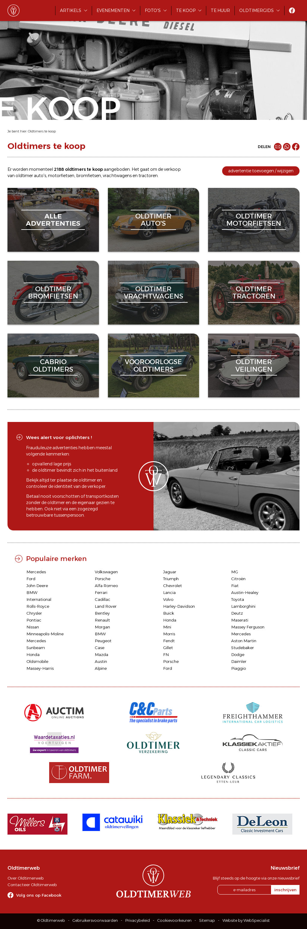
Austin (101, 661)
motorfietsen (61, 175)
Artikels (70, 10)
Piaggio (238, 668)
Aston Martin (243, 640)
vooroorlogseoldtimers (153, 365)
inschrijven (285, 889)
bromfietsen (88, 175)
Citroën (238, 578)
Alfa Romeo (106, 585)
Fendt (169, 640)
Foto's (153, 10)
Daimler (238, 661)
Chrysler (34, 613)
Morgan (102, 627)
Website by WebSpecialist (246, 920)
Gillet (168, 647)
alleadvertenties (53, 220)
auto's (40, 175)
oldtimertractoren (254, 293)
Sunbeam (35, 647)
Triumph (171, 578)
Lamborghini (243, 606)
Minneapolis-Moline (45, 633)
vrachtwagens (117, 175)
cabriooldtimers (53, 365)
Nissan (32, 627)
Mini (167, 627)
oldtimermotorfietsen (253, 220)
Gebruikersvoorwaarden (95, 920)
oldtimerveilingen (254, 365)
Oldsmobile (37, 661)
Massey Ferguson (247, 627)
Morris (169, 633)
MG (234, 571)
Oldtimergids (256, 10)
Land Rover (106, 606)
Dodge (237, 654)
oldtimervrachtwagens (153, 293)
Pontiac (33, 620)
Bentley (102, 613)
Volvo (168, 599)
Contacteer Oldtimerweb (32, 884)
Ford (30, 578)
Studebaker (242, 647)
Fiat (235, 585)
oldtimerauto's (153, 220)
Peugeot (103, 640)
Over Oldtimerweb (25, 878)
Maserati (239, 620)
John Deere (37, 585)
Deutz (237, 613)
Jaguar (169, 571)
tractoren (148, 175)
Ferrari (101, 592)
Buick (168, 613)
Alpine (101, 668)
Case (99, 647)
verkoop (172, 169)
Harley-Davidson (179, 606)
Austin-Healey (244, 592)
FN (166, 654)
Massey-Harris (40, 668)
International (38, 599)
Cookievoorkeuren (174, 920)
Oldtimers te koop (42, 131)
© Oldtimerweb (51, 920)
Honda (169, 620)
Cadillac (102, 599)
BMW (31, 592)
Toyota (237, 599)
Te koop (185, 10)
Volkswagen (106, 571)
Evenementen (113, 10)
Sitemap (207, 920)
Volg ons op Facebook (38, 895)
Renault (102, 620)
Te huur (220, 10)
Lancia (169, 592)
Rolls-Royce (37, 606)
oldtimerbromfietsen (53, 293)
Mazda (101, 654)
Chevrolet (172, 585)
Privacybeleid (137, 920)
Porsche (102, 578)
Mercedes (36, 571)
